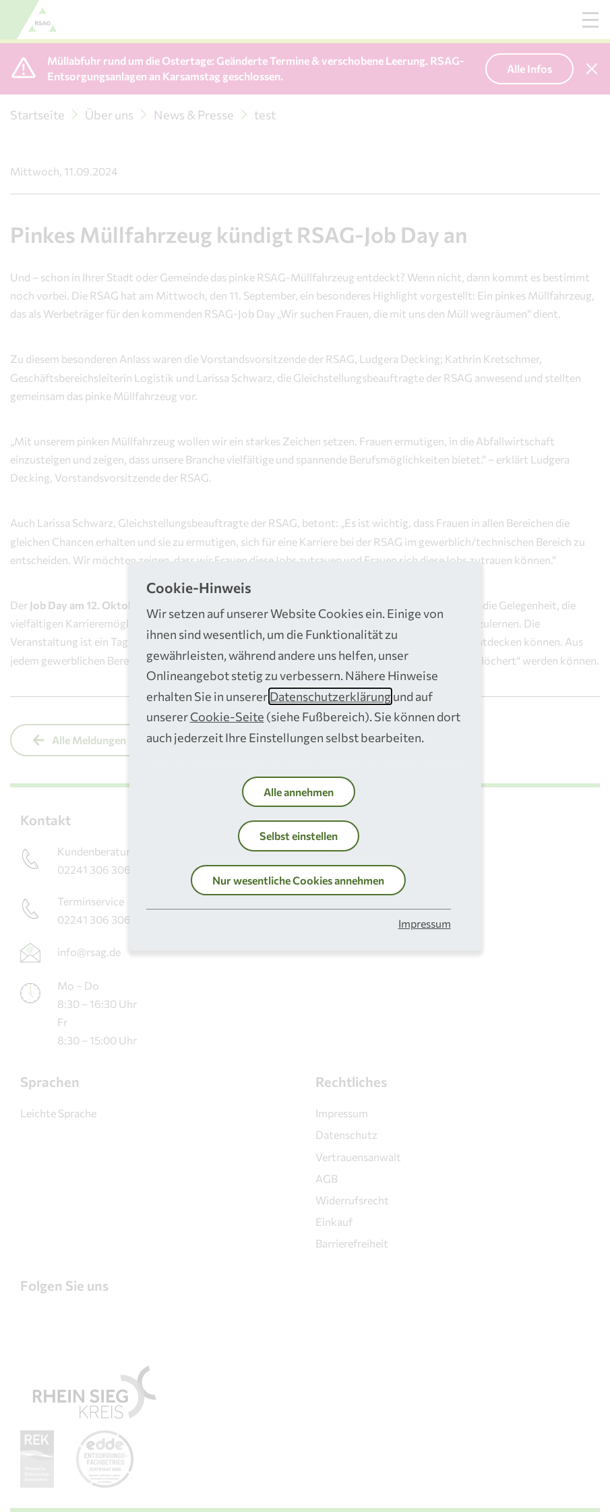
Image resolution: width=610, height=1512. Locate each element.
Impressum (424, 923)
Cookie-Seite (227, 716)
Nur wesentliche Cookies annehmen (298, 880)
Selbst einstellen (299, 835)
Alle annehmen (299, 791)
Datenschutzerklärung (330, 696)
